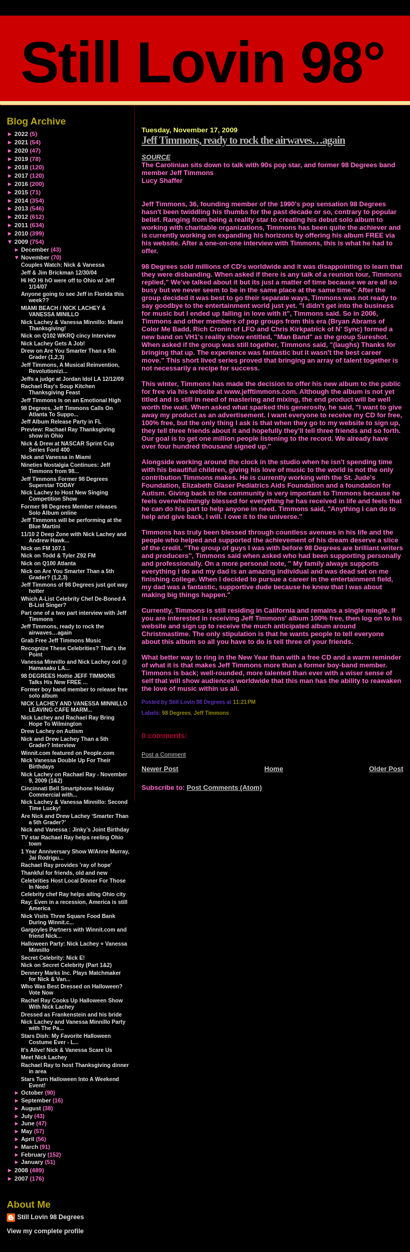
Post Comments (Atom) (224, 787)
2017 (21, 175)
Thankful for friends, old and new (64, 873)
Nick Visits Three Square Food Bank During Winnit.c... (68, 919)
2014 (21, 200)
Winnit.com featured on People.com (67, 753)
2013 (21, 208)
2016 (21, 183)
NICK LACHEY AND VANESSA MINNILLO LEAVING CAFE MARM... (74, 706)
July (26, 1116)
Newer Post (160, 769)
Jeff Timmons (211, 713)
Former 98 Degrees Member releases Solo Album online (69, 509)
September (36, 1100)
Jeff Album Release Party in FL (61, 421)
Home (273, 769)
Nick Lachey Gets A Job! (53, 343)
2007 (21, 1178)
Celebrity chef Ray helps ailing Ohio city (73, 894)
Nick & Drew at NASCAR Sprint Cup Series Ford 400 (67, 446)
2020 (21, 150)
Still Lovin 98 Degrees (50, 1217)
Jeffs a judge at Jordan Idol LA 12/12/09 (72, 379)
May (26, 1131)
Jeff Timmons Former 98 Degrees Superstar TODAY (64, 482)
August (31, 1108)
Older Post (386, 769)
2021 (21, 142)
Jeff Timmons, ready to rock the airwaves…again (243, 140)
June (27, 1123)
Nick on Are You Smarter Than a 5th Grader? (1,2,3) (67, 574)
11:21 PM (244, 702)
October (32, 1092)
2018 (21, 167)
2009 (21, 241)
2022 (21, 133)
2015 (21, 192)
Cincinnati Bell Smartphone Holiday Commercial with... (67, 791)
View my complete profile (45, 1231)
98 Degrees (176, 713)
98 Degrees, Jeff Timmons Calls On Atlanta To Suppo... (67, 411)
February (33, 1154)
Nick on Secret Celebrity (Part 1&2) (66, 965)
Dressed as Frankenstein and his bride (71, 1014)
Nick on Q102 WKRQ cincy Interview (68, 335)
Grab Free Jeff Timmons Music (61, 640)
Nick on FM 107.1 (43, 548)
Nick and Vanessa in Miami (56, 457)
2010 (21, 233)
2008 (21, 1170)
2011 (21, 224)
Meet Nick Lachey (44, 1057)
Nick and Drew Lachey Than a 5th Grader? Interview (64, 742)
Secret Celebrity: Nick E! (53, 958)
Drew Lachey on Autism (52, 731)
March (29, 1147)
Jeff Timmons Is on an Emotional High (71, 400)
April (27, 1139)
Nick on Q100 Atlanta (48, 563)
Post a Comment (164, 754)
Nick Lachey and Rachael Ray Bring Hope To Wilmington (67, 720)
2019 (21, 158)
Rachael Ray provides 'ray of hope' (66, 865)
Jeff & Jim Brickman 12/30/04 (59, 272)
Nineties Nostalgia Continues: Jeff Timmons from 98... (65, 468)
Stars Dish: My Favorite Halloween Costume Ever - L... (66, 1039)
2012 (21, 216)
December (35, 249)
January (32, 1162)
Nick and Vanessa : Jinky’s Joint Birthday (75, 829)
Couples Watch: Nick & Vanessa (63, 265)
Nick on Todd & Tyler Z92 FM (58, 555)
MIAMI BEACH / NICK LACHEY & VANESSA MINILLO (63, 311)
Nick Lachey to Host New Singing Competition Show (64, 495)
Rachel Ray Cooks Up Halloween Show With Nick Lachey (72, 1003)
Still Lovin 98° (202, 62)
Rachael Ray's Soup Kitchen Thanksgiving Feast (58, 389)
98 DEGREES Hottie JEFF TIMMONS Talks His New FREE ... (68, 679)
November (35, 257)
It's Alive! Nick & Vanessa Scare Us (66, 1050)
